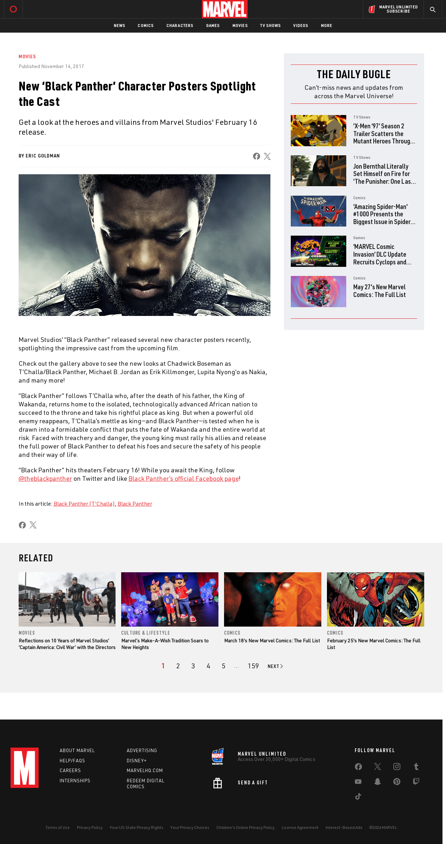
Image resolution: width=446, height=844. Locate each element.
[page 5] (223, 666)
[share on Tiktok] (358, 797)
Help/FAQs (72, 760)
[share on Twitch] (416, 782)
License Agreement (300, 827)
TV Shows (270, 25)
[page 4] (208, 666)
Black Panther (135, 503)
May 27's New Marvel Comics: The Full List (379, 290)
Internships (75, 780)
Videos (300, 25)
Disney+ (137, 760)
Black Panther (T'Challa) (84, 503)
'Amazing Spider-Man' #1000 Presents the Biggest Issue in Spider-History (383, 217)
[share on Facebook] (256, 156)
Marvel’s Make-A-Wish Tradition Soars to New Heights (165, 643)
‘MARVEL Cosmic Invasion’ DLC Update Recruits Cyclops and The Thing (379, 257)
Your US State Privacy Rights (136, 827)
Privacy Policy (90, 827)
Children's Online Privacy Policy (245, 827)
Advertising (142, 750)
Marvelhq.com (145, 770)
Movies (240, 25)
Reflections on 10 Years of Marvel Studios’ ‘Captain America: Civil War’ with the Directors (67, 643)
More (327, 25)
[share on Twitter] (377, 767)
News (119, 25)
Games (213, 25)
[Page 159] (253, 666)
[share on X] (266, 156)
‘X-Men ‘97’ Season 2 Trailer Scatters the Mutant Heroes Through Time (383, 137)
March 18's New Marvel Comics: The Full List (272, 640)
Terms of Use (57, 827)
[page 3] (193, 666)
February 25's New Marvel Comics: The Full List (373, 643)
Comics (145, 25)
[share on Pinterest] (396, 782)
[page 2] (178, 666)
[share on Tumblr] (416, 767)
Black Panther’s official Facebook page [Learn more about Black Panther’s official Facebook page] (184, 478)
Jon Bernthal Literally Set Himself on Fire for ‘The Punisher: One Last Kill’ (383, 177)
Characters (180, 25)
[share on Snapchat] (377, 782)
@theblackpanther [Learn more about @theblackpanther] (45, 478)
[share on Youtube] (358, 782)
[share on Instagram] (396, 767)
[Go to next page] (276, 666)
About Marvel (77, 750)
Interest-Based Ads (344, 827)
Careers (70, 770)
